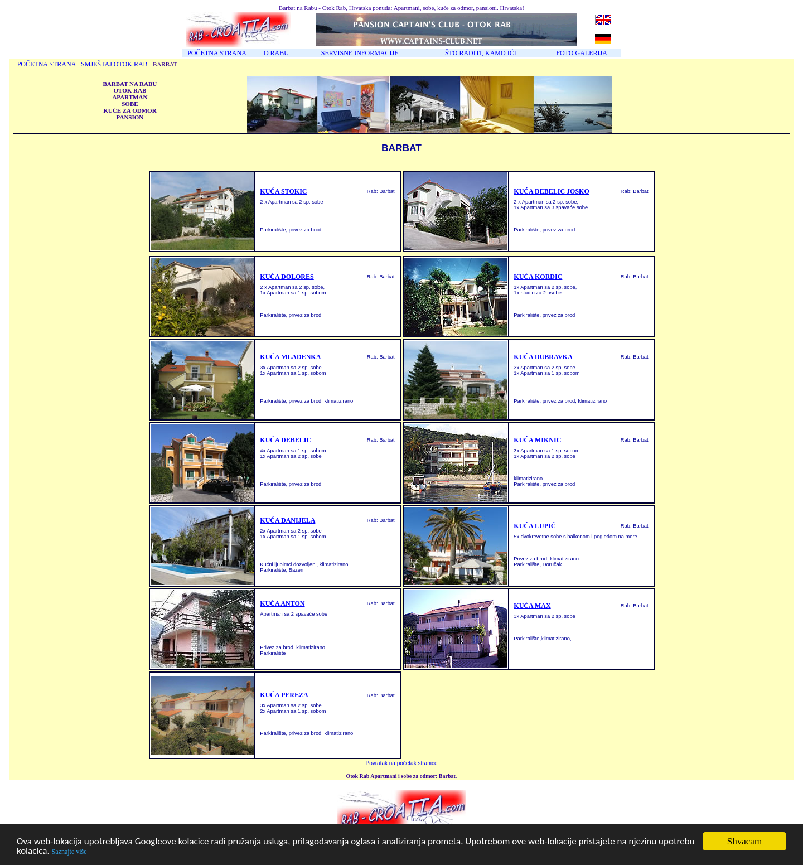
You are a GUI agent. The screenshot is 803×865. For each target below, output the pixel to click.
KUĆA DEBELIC (285, 440)
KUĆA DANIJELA (287, 520)
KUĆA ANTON (282, 603)
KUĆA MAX (532, 606)
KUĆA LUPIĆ (534, 526)
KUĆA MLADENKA (290, 357)
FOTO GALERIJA (581, 53)
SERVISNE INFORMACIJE (360, 53)
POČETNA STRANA (216, 53)
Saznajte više (69, 852)
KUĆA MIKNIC (537, 440)
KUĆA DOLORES (286, 277)
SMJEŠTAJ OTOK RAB (115, 64)
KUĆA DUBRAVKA (543, 357)
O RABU (276, 53)
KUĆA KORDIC (538, 277)
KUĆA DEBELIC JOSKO (551, 191)
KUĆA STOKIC (283, 191)
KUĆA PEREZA (284, 695)
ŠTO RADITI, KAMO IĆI (480, 53)
